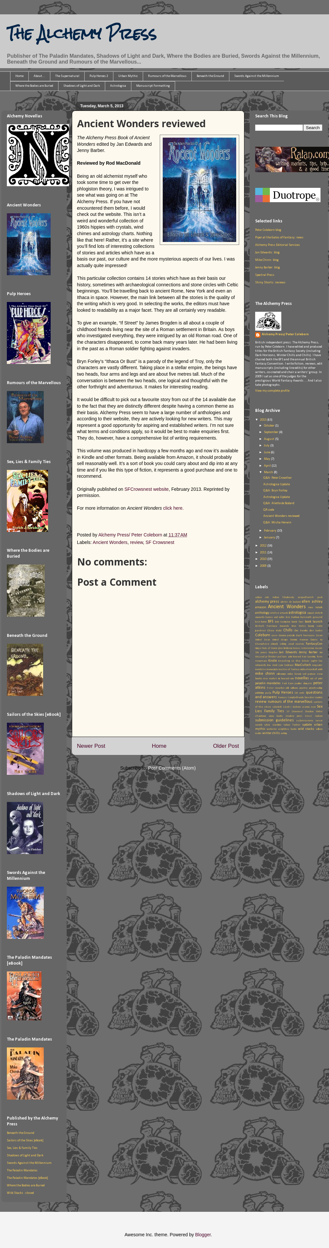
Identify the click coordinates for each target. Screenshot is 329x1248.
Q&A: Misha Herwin (277, 522)
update (307, 725)
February (270, 531)
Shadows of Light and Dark (81, 86)
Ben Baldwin (292, 617)
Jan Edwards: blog (267, 252)
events (299, 643)
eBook (274, 643)
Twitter (296, 725)
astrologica (297, 613)
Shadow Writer (313, 711)
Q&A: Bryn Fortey (275, 490)
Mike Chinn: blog (267, 260)
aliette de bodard (290, 602)
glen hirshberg (285, 648)
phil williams (292, 688)
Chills (287, 630)
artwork (284, 613)
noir (292, 678)
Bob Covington (282, 622)
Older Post (226, 746)
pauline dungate (303, 683)
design (284, 640)
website (272, 729)
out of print (316, 678)
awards (260, 617)
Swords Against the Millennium (256, 76)
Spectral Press (264, 275)
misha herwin (294, 674)
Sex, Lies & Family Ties (22, 1148)
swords (258, 725)
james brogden (268, 652)
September (271, 432)
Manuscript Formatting (153, 86)
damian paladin (287, 635)
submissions (304, 720)
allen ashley (312, 602)
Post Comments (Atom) (172, 768)
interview (307, 648)
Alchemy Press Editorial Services (277, 245)
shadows (260, 715)
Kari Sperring (309, 656)
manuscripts (272, 669)
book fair (297, 621)
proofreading (315, 688)
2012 (263, 546)
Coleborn (262, 635)
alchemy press (267, 602)
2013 (263, 420)
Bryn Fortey (298, 626)
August (269, 439)
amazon (260, 607)
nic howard (283, 678)
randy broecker (306, 697)
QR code (268, 510)
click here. (173, 508)
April (267, 466)
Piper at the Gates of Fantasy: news (279, 237)
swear (319, 720)
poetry (303, 687)
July (267, 445)
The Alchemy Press (81, 33)
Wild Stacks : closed (20, 1193)
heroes (296, 648)
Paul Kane (288, 683)
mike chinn (265, 674)
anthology (262, 613)
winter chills (271, 733)
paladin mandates (268, 683)
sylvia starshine (273, 725)
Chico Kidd (274, 630)
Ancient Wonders (110, 542)
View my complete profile (272, 391)
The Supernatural (67, 76)
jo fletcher (270, 656)
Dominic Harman (299, 640)
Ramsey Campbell (287, 697)
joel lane (282, 656)
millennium (281, 674)
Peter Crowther (276, 688)
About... (39, 76)
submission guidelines (274, 720)
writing (284, 733)
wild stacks (306, 729)
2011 (263, 552)
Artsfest (274, 613)
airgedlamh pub (310, 597)
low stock (272, 665)
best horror (261, 622)
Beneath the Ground (210, 76)
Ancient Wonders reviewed (281, 516)
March (269, 472)
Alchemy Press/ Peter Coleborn (285, 334)
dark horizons (305, 635)
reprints (318, 697)
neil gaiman (309, 674)
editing (283, 644)
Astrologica (118, 86)
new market (270, 678)
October (269, 426)
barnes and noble (275, 617)
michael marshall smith (311, 669)
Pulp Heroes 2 (99, 76)
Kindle (272, 661)
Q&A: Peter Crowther (277, 478)
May (267, 459)
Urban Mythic (128, 76)
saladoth (277, 707)
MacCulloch (303, 665)
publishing (259, 693)
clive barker (315, 630)
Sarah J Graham (292, 707)
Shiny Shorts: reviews (270, 282)
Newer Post (91, 746)
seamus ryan (309, 707)
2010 (263, 559)
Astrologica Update (276, 484)
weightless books (287, 729)
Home (19, 76)
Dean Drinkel (271, 640)
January (270, 537)
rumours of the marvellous (290, 702)
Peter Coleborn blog (268, 230)
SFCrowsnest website (146, 489)
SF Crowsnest (159, 542)
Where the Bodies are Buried (34, 86)
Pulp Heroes (282, 693)
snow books (276, 716)
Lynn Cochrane (286, 665)
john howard (294, 656)
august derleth (314, 613)
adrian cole (262, 597)
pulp (268, 692)
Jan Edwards (288, 652)
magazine (317, 665)
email (291, 644)
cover (274, 635)
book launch (313, 622)
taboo (287, 725)
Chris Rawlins (301, 630)
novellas (302, 678)
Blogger (202, 1234)
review (136, 542)
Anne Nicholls (315, 607)
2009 (263, 566)
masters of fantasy (289, 669)
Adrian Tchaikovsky (283, 597)
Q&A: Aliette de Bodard (278, 503)
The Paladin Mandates (22, 1170)
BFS (270, 622)
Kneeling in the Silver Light (297, 660)
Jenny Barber (308, 652)
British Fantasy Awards (272, 625)
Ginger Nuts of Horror (266, 648)
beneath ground (311, 617)
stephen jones (294, 716)
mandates (260, 669)
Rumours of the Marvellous (167, 76)
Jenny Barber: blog (267, 267)
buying (311, 626)
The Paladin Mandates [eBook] (27, 1178)
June (267, 452)
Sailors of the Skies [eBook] (25, 1140)
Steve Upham (313, 716)
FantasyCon (314, 644)
